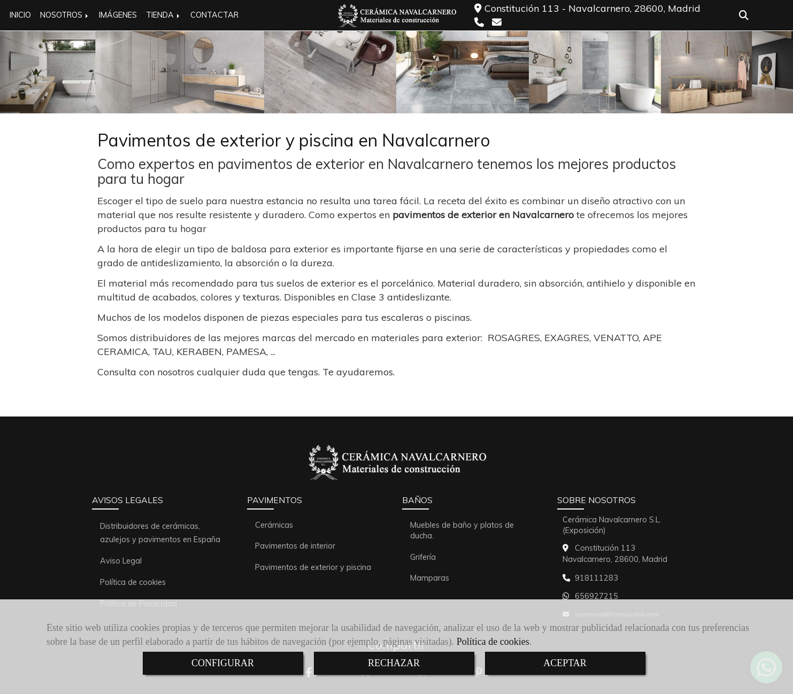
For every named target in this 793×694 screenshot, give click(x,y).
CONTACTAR (214, 15)
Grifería (423, 557)
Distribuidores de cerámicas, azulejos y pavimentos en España (160, 532)
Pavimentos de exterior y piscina (313, 567)
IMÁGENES (118, 15)
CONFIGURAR (222, 663)
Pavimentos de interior (295, 546)
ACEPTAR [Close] (565, 663)
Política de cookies (493, 641)
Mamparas (429, 578)
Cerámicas (274, 525)
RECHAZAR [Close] (394, 663)
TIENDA (163, 15)
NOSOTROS (65, 15)
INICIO (20, 15)
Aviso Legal (121, 561)
